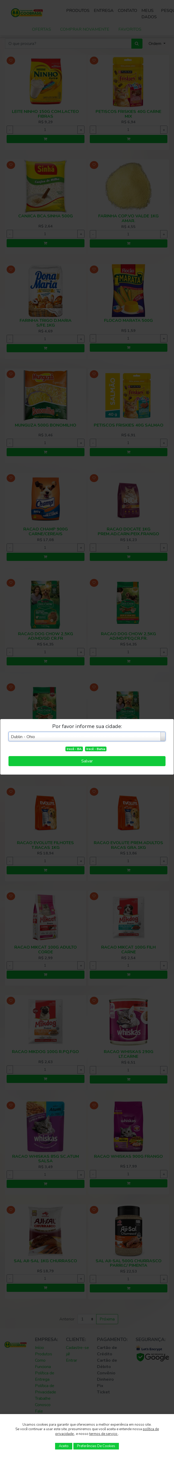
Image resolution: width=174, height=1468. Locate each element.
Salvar (87, 761)
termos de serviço (103, 1434)
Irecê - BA (74, 749)
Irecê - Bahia (95, 749)
